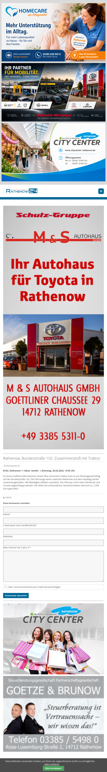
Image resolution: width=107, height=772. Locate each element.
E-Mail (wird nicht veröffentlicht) (20, 525)
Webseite (7, 536)
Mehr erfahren (51, 764)
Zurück (8, 497)
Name (6, 514)
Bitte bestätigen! (53, 768)
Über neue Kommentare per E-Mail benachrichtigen (34, 586)
